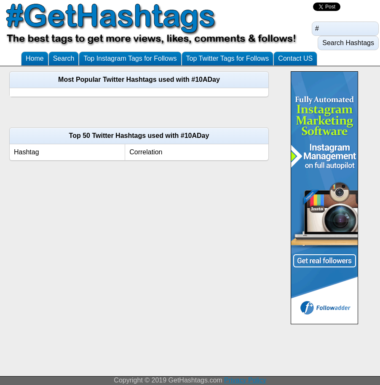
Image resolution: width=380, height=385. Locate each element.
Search (64, 58)
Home (35, 58)
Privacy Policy (245, 380)
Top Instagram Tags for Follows (130, 58)
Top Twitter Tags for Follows (227, 58)
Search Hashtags (348, 42)
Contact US (295, 58)
